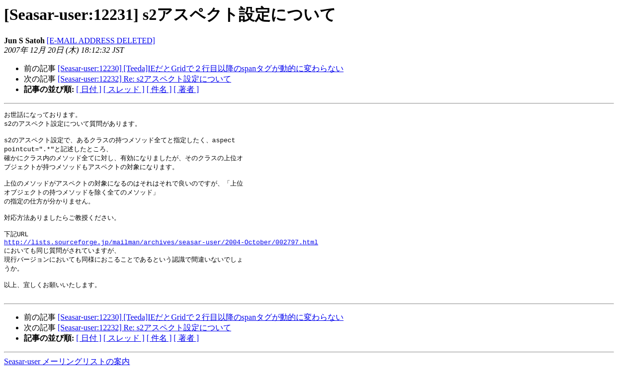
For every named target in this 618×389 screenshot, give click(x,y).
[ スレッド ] (124, 89)
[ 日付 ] (88, 89)
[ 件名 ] (159, 89)
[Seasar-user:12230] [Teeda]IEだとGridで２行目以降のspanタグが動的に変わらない (201, 68)
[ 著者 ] (186, 89)
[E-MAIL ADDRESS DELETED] (101, 40)
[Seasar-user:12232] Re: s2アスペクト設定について (144, 79)
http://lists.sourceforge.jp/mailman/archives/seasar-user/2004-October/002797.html (161, 254)
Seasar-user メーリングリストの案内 (67, 379)
